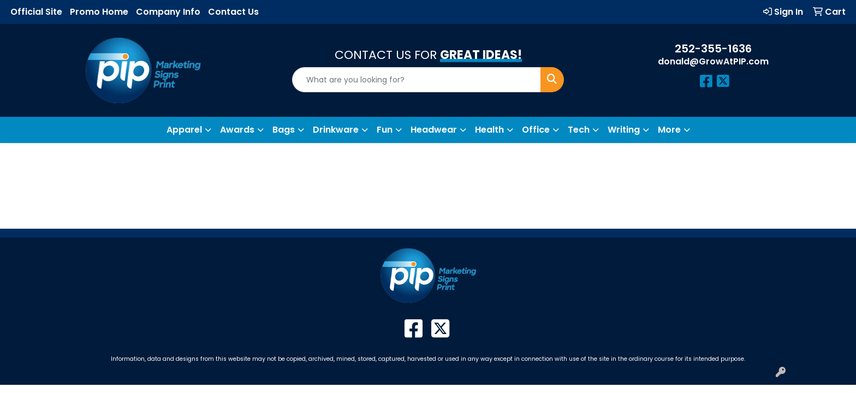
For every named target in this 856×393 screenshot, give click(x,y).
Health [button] (489, 129)
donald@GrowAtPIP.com (713, 61)
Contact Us (233, 11)
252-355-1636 (713, 48)
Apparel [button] (184, 129)
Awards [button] (237, 129)
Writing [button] (624, 129)
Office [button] (536, 129)
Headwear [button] (434, 129)
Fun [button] (385, 129)
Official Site (36, 11)
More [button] (669, 129)
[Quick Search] (417, 79)
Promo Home (99, 11)
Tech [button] (579, 129)
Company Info (168, 11)
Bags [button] (283, 129)
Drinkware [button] (336, 129)
